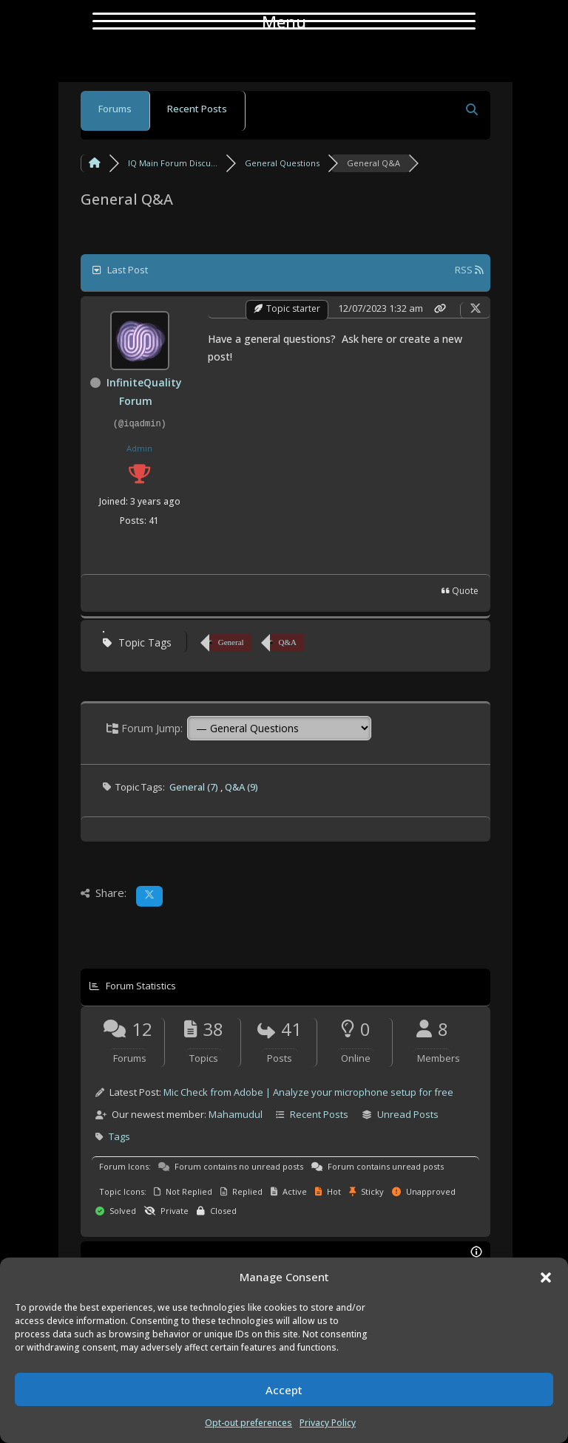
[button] (545, 1277)
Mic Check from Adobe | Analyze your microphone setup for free (308, 1092)
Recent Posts (197, 108)
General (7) (194, 787)
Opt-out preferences (248, 1422)
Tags (119, 1136)
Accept (284, 1389)
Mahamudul (236, 1114)
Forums (115, 108)
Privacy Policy (328, 1422)
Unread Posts (408, 1114)
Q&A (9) (241, 787)
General (231, 642)
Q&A (288, 642)
